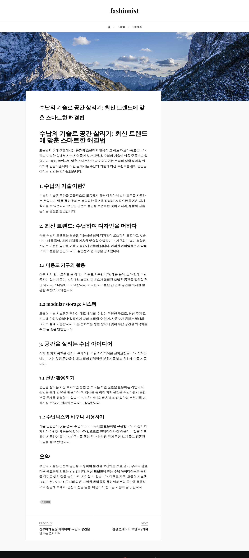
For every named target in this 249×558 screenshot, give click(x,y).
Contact (137, 26)
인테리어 (46, 502)
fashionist (124, 10)
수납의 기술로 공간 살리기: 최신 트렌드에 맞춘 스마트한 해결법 (93, 111)
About (121, 26)
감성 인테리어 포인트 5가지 (130, 529)
